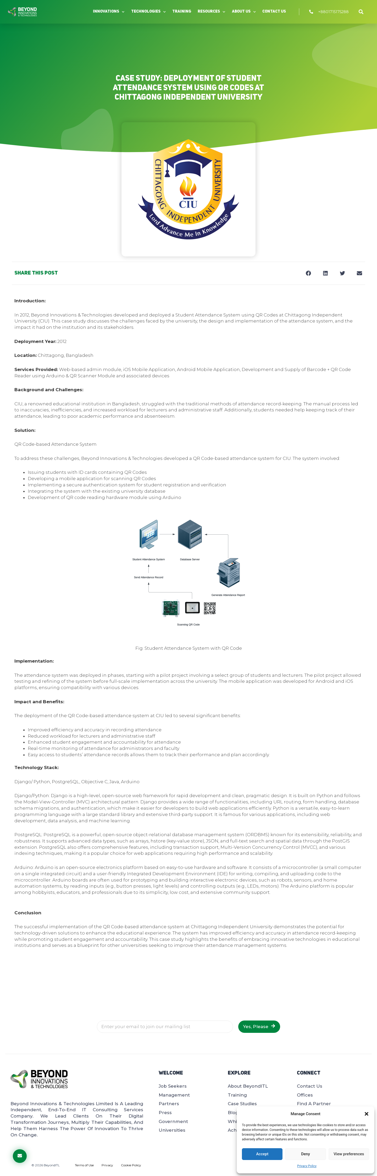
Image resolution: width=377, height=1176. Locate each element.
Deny (305, 1154)
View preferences (349, 1154)
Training (181, 12)
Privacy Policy (307, 1166)
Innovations (109, 12)
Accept (262, 1154)
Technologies (148, 12)
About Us (244, 12)
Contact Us (274, 12)
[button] (366, 1113)
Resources (211, 12)
